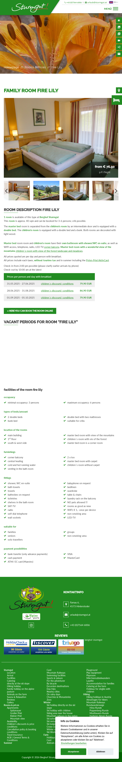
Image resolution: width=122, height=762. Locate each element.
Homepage (11, 67)
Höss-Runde (96, 707)
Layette (90, 680)
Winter (47, 702)
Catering (11, 680)
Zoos (49, 699)
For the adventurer (56, 680)
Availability (117, 100)
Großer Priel (16, 712)
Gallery (119, 27)
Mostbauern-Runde (99, 712)
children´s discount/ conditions (57, 283)
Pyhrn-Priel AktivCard (97, 259)
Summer (8, 742)
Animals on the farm (17, 693)
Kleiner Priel (16, 715)
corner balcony (51, 246)
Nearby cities (53, 691)
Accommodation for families (100, 683)
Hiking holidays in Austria (98, 696)
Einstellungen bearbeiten (73, 743)
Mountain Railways (56, 672)
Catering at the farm (96, 685)
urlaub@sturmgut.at (97, 2)
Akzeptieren (73, 751)
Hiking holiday (14, 685)
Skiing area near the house (59, 712)
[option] (61, 138)
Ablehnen (100, 751)
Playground (91, 669)
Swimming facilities (56, 675)
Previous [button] (6, 190)
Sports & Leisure (55, 677)
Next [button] (116, 190)
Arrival (10, 675)
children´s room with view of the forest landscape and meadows (49, 250)
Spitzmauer (15, 710)
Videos (119, 34)
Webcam (119, 40)
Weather (119, 20)
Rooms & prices (35, 67)
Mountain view (17, 718)
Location (119, 90)
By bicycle (52, 683)
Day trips (51, 688)
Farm (46, 734)
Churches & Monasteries (59, 696)
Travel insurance (15, 734)
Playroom (91, 675)
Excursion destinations (58, 685)
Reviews (11, 699)
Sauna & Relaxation (16, 696)
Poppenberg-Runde (99, 710)
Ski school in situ (55, 718)
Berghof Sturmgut (93, 639)
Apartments (12, 707)
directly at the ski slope (18, 683)
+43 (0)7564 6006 (74, 2)
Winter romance (55, 729)
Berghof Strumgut (49, 756)
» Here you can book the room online (30, 310)
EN (113, 2)
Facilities (11, 677)
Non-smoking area (119, 47)
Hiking (86, 693)
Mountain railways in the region (62, 715)
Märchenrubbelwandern (98, 677)
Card (49, 669)
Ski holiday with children (59, 710)
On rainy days (53, 693)
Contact (119, 54)
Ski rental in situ (54, 720)
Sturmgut (8, 669)
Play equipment (94, 672)
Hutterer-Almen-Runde (101, 715)
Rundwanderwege (95, 704)
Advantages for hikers (97, 699)
